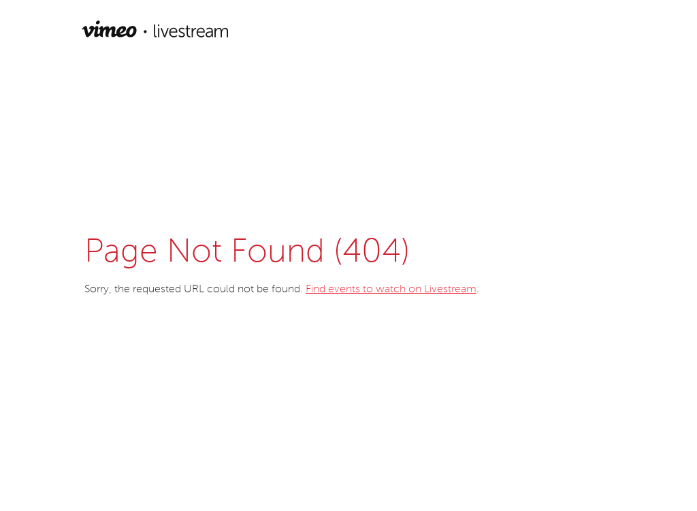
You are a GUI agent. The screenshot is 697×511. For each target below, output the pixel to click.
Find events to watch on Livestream (391, 289)
